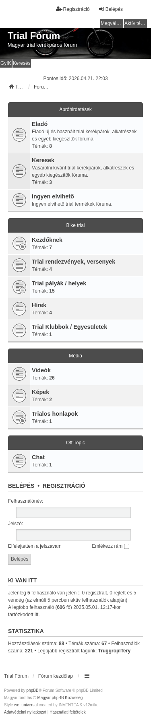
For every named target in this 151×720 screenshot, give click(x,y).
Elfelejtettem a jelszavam (35, 546)
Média (75, 356)
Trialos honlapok (55, 414)
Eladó (40, 124)
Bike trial (75, 225)
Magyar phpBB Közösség (60, 697)
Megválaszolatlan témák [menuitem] (112, 23)
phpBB (33, 690)
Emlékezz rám (110, 546)
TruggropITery (114, 651)
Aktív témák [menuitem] (135, 23)
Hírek (39, 305)
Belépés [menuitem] (110, 9)
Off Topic (75, 443)
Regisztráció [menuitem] (73, 9)
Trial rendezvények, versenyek (73, 261)
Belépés (21, 486)
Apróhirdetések (75, 109)
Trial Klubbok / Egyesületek (69, 327)
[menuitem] (25, 712)
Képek (40, 392)
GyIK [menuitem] (5, 63)
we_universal (25, 705)
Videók (41, 370)
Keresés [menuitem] (22, 63)
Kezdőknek (47, 240)
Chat (38, 457)
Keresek (43, 160)
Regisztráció (64, 486)
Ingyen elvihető (53, 196)
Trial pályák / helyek (59, 283)
